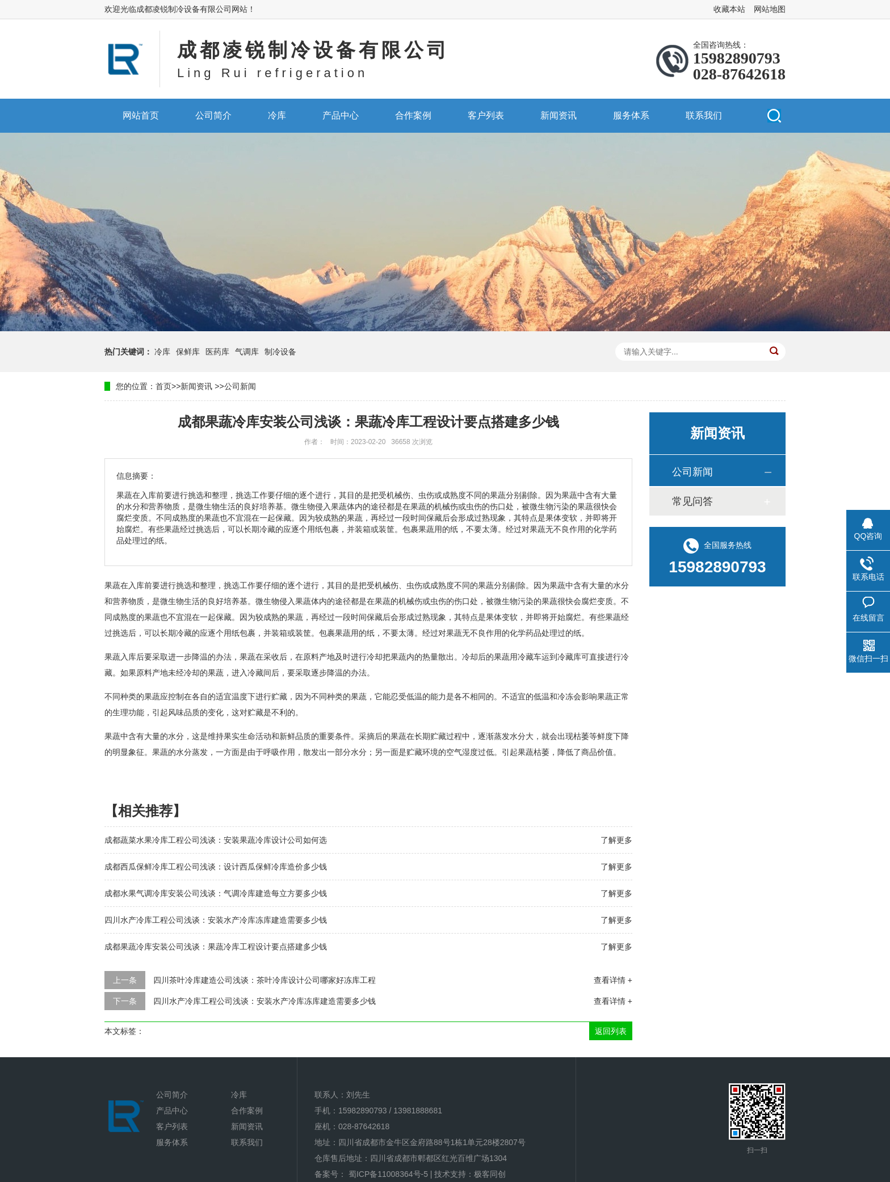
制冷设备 (280, 351)
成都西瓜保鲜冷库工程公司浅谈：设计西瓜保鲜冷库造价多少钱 (215, 866)
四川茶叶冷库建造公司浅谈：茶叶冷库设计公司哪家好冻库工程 (264, 980)
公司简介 (213, 115)
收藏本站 (729, 9)
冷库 (277, 115)
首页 (163, 386)
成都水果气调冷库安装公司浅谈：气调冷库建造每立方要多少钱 (215, 893)
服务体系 (631, 115)
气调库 (247, 351)
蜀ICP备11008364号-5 (388, 1174)
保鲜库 (188, 351)
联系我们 (704, 115)
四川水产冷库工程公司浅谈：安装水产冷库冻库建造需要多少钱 (215, 920)
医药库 (217, 351)
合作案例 (413, 115)
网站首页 (141, 115)
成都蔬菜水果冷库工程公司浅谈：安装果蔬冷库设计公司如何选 (215, 840)
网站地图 (770, 9)
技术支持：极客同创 (470, 1174)
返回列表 (611, 1031)
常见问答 (692, 501)
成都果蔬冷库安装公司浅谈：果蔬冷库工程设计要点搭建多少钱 (215, 946)
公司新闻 (240, 386)
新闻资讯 (558, 115)
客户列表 (486, 115)
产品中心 (340, 115)
